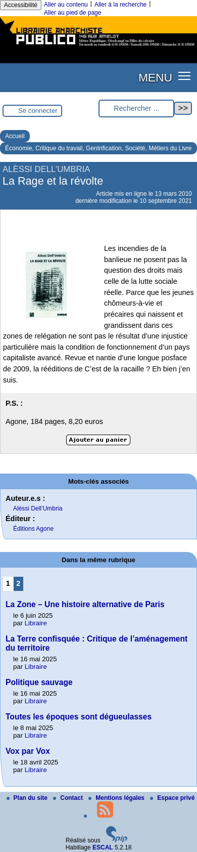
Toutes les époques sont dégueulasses (79, 716)
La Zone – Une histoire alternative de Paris (85, 604)
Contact (68, 797)
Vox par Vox (28, 751)
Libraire (36, 623)
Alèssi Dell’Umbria (37, 508)
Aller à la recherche (120, 4)
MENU (155, 77)
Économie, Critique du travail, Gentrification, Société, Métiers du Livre (98, 148)
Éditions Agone (33, 528)
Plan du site (28, 797)
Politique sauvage (39, 682)
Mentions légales (117, 797)
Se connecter (38, 110)
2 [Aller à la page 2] (18, 583)
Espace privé (172, 797)
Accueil (15, 136)
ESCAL (102, 847)
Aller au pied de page (72, 12)
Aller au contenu (66, 4)
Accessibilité (20, 5)
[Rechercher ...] (136, 108)
